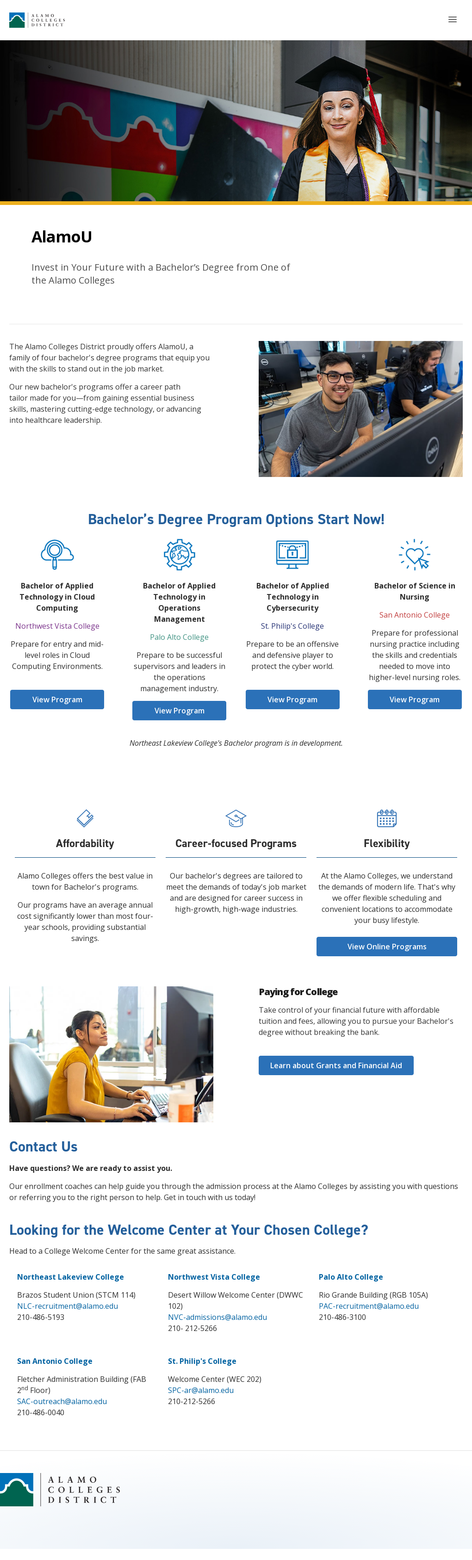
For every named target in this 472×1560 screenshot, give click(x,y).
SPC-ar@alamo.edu (201, 1390)
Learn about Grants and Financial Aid (336, 1065)
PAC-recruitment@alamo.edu (369, 1306)
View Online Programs (387, 946)
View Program (57, 699)
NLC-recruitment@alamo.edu (67, 1306)
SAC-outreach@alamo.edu (62, 1401)
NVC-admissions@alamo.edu (217, 1317)
